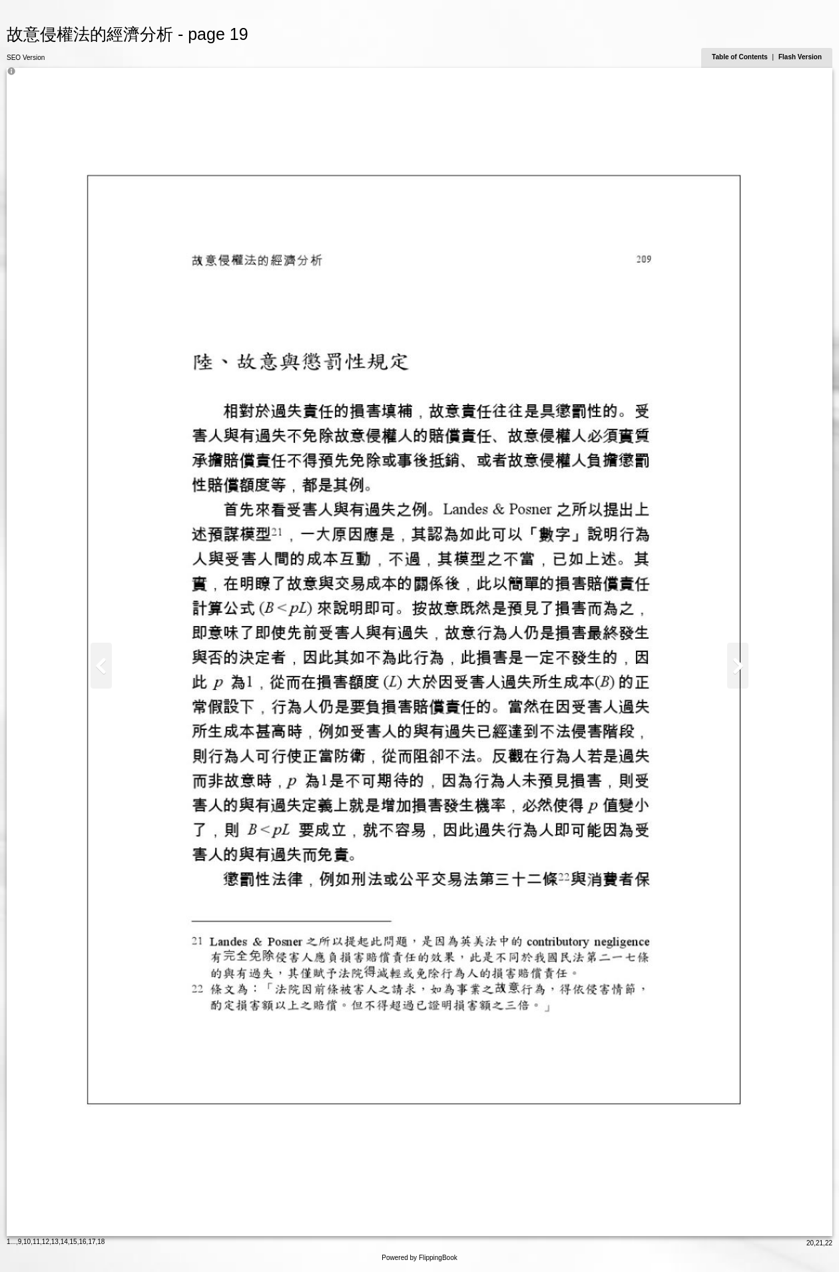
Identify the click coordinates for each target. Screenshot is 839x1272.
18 (101, 1241)
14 (64, 1241)
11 (36, 1241)
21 (819, 1243)
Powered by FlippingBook (419, 1257)
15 (73, 1241)
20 (810, 1243)
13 (55, 1241)
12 (45, 1241)
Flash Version (800, 57)
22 (828, 1243)
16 (82, 1241)
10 (27, 1241)
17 (91, 1241)
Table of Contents (740, 57)
